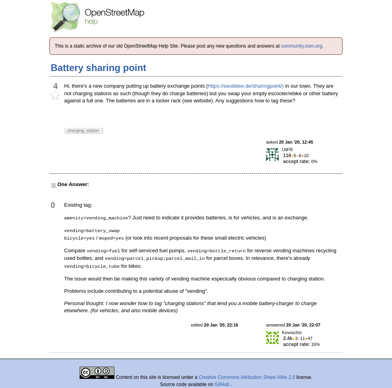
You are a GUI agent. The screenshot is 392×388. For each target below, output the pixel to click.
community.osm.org (301, 46)
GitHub (223, 384)
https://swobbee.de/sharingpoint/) (246, 86)
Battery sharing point (98, 67)
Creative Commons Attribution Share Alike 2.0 (247, 377)
